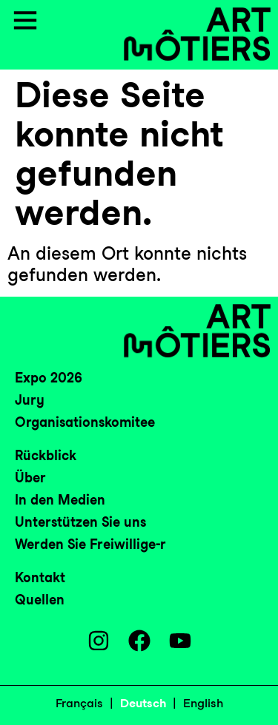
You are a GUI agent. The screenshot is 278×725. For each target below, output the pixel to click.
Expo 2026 (48, 377)
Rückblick (45, 455)
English (203, 703)
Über (30, 477)
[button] (25, 22)
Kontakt (40, 577)
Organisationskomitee (85, 422)
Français (79, 703)
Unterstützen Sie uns (80, 522)
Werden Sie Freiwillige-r (90, 544)
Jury (29, 400)
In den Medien (60, 500)
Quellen (39, 599)
